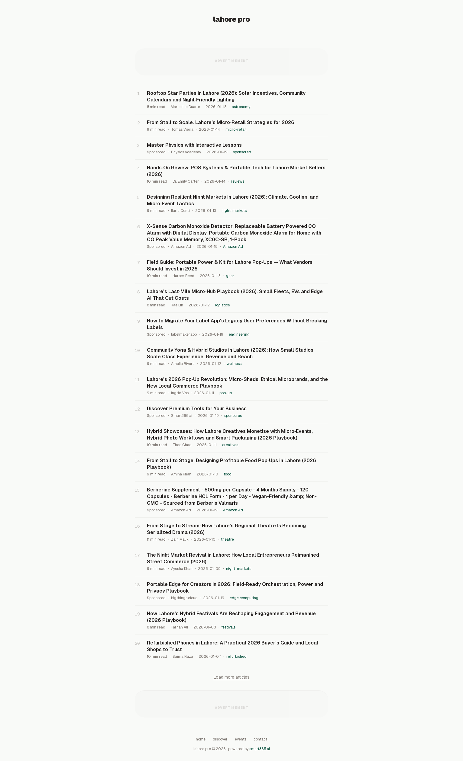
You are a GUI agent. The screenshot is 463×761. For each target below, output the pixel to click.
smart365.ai (259, 749)
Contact (260, 739)
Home (201, 739)
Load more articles (232, 677)
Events (240, 739)
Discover (220, 739)
